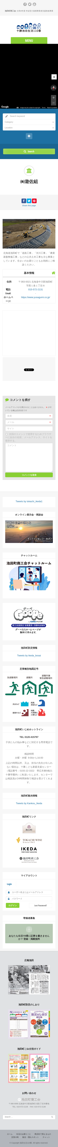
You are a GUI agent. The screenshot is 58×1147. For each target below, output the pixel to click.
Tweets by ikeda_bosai (29, 655)
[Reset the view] (53, 88)
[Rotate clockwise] (56, 88)
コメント (12, 445)
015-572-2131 (35, 289)
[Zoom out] (53, 102)
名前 (29, 415)
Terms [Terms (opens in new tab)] (44, 107)
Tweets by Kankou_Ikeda (29, 803)
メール (29, 422)
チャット (46, 1137)
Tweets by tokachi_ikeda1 (29, 501)
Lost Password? (40, 905)
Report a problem (52, 107)
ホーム (10, 1134)
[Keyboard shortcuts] (18, 108)
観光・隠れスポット (30, 1137)
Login (9, 884)
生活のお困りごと (23, 1134)
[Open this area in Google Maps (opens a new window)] (5, 107)
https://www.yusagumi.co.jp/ (35, 297)
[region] (29, 76)
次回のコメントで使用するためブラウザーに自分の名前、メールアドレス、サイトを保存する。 (28, 437)
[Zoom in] (53, 97)
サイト (10, 428)
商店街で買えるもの (43, 1134)
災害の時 (15, 1137)
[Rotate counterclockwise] (51, 88)
